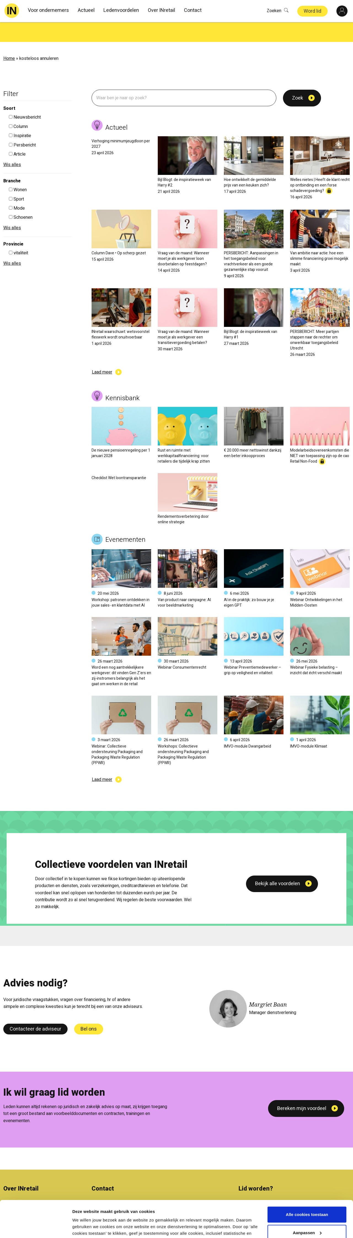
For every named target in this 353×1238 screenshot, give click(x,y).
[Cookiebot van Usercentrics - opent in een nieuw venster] (36, 1227)
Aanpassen (307, 1204)
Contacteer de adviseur (35, 1009)
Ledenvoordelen (121, 10)
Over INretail (161, 10)
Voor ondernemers (48, 10)
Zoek (297, 78)
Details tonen (85, 1227)
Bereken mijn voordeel (301, 1088)
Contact (193, 10)
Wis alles (12, 145)
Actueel (86, 10)
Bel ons (89, 1009)
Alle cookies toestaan (307, 1186)
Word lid (312, 11)
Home (9, 38)
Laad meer (102, 352)
